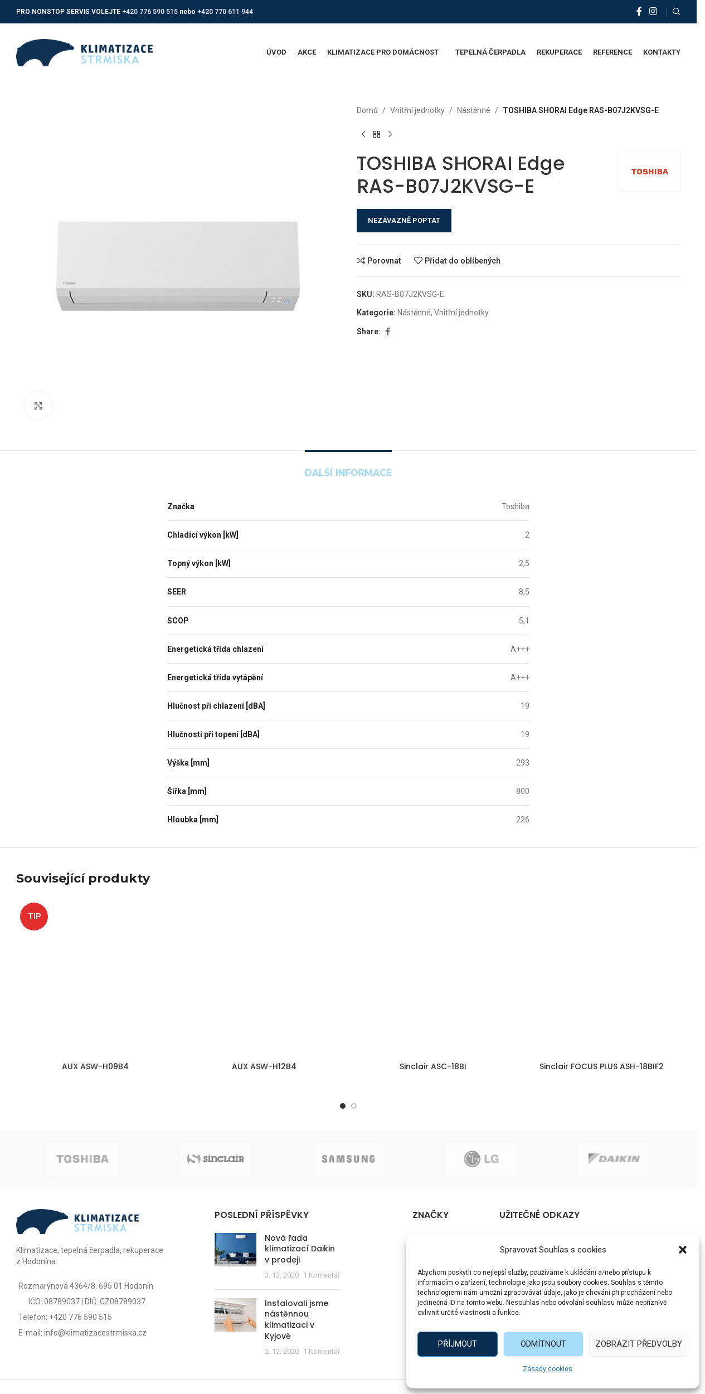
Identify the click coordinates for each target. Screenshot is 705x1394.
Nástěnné (473, 110)
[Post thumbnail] (235, 1257)
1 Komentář (321, 1275)
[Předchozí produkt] (363, 134)
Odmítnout (543, 1344)
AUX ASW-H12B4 (264, 1066)
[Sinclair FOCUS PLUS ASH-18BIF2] (601, 977)
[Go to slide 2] (354, 1106)
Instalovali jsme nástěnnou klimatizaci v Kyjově (296, 1320)
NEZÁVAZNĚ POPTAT (404, 220)
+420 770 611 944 (225, 12)
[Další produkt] (390, 134)
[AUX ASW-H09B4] (95, 977)
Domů (367, 110)
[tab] (348, 467)
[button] (682, 1249)
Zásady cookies (547, 1369)
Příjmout (457, 1344)
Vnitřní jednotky (417, 110)
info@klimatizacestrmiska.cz (95, 1332)
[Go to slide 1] (343, 1106)
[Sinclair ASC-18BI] (433, 977)
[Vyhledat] (676, 12)
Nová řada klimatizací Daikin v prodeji (300, 1248)
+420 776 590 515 (150, 12)
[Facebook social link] (639, 11)
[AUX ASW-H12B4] (264, 977)
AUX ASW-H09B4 (95, 1066)
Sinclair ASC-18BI (433, 1066)
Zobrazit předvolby (638, 1344)
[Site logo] (84, 51)
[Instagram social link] (653, 11)
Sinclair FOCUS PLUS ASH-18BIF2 (601, 1066)
